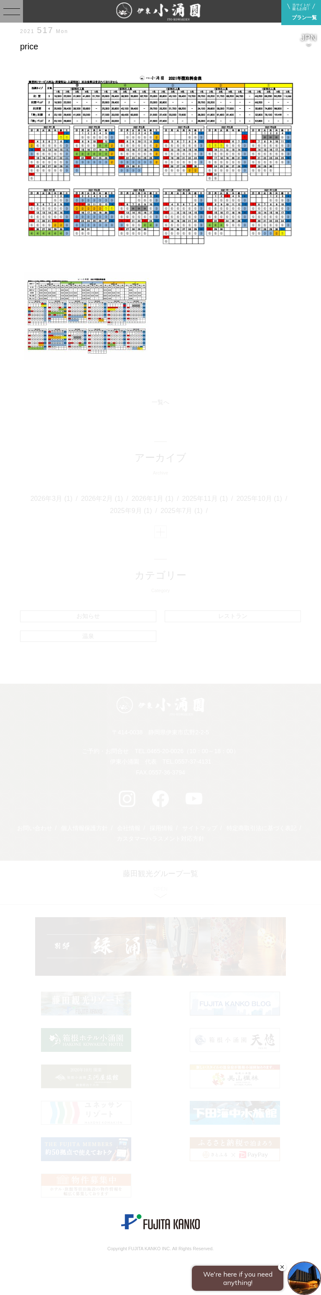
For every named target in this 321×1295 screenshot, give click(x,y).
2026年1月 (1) (153, 498)
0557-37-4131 (193, 761)
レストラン (232, 616)
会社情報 (128, 828)
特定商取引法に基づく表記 (262, 828)
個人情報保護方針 (84, 828)
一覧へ (160, 402)
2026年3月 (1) (52, 498)
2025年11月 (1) (205, 498)
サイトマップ (199, 828)
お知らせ (88, 616)
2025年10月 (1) (259, 498)
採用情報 (161, 828)
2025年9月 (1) (131, 510)
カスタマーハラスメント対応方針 (160, 838)
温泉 (88, 636)
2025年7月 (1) (181, 510)
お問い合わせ (34, 828)
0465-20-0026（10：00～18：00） (193, 751)
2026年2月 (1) (102, 498)
